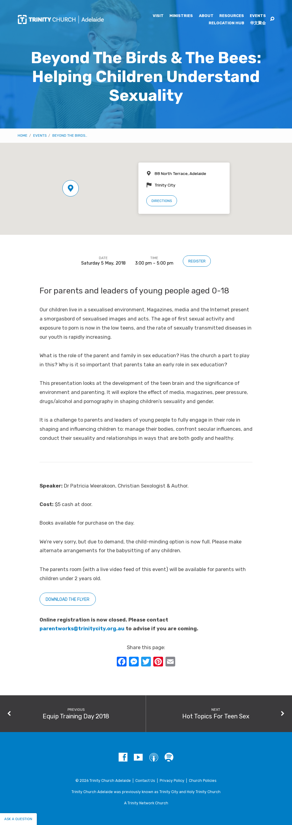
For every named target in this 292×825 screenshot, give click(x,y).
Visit (158, 16)
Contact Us (145, 781)
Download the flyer (67, 599)
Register (197, 261)
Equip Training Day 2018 (76, 716)
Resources (231, 16)
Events (258, 16)
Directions (161, 201)
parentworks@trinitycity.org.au (82, 629)
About (206, 16)
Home (22, 135)
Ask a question (18, 819)
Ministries (181, 16)
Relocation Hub (226, 23)
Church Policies (203, 781)
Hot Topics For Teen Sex (215, 716)
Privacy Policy (172, 781)
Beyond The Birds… (69, 135)
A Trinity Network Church (146, 803)
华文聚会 (258, 23)
